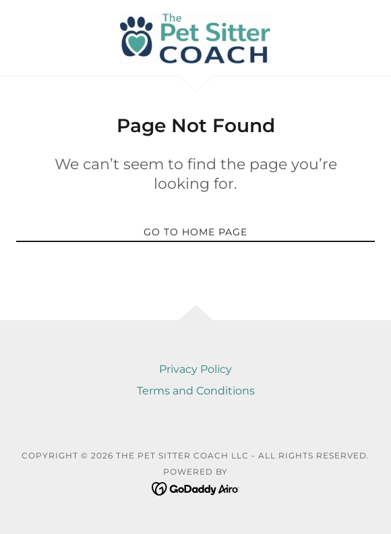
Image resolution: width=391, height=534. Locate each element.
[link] (195, 38)
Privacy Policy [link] (195, 369)
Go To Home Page (195, 232)
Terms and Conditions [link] (196, 390)
